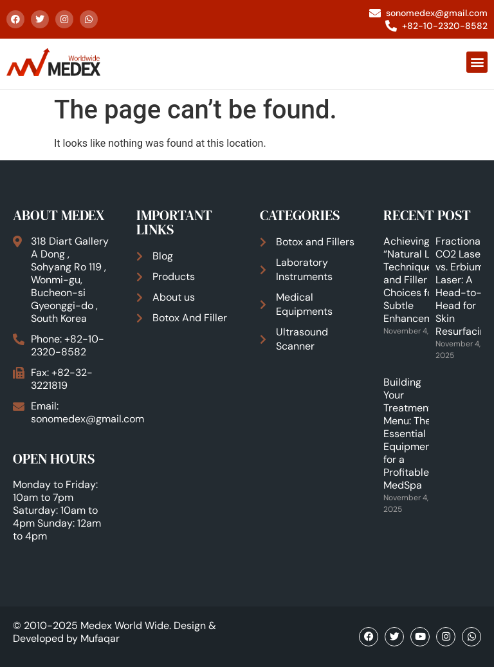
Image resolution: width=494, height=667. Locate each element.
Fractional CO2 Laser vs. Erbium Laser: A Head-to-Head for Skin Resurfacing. (464, 286)
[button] (477, 62)
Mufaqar (100, 638)
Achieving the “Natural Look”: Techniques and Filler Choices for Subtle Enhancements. (419, 279)
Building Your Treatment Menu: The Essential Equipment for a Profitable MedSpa (409, 433)
